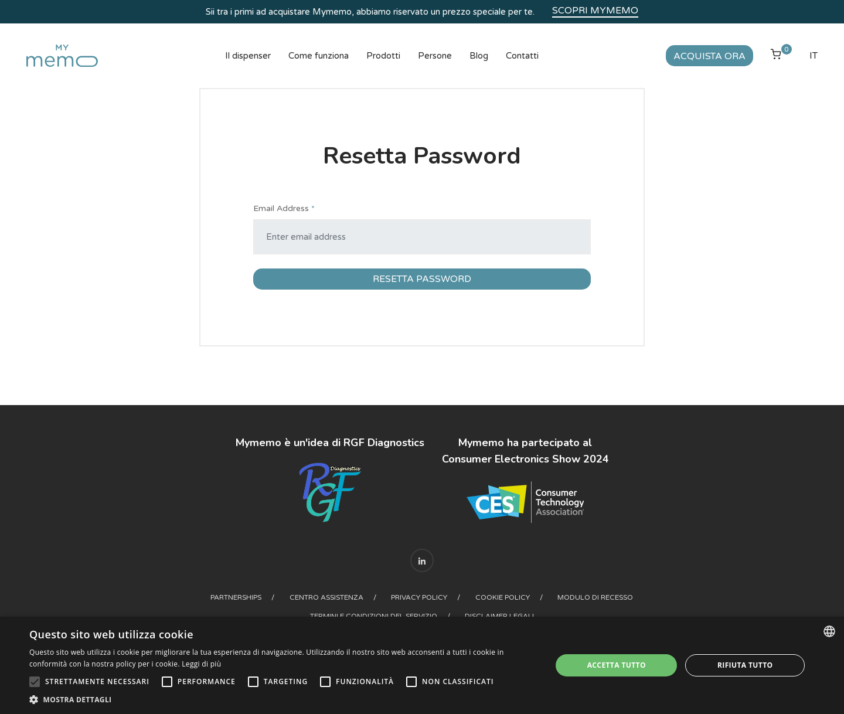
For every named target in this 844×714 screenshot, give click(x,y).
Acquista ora (709, 56)
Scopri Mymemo (595, 10)
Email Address (284, 208)
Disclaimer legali (500, 616)
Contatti (522, 55)
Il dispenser (248, 55)
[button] (282, 699)
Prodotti (383, 55)
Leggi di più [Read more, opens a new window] (201, 664)
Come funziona (318, 55)
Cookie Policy (503, 597)
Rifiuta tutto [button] (745, 665)
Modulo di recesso (596, 597)
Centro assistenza (326, 597)
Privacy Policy (420, 597)
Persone (435, 55)
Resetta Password (422, 279)
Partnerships (235, 597)
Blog (478, 55)
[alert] (422, 665)
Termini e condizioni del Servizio (373, 616)
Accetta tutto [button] (616, 665)
